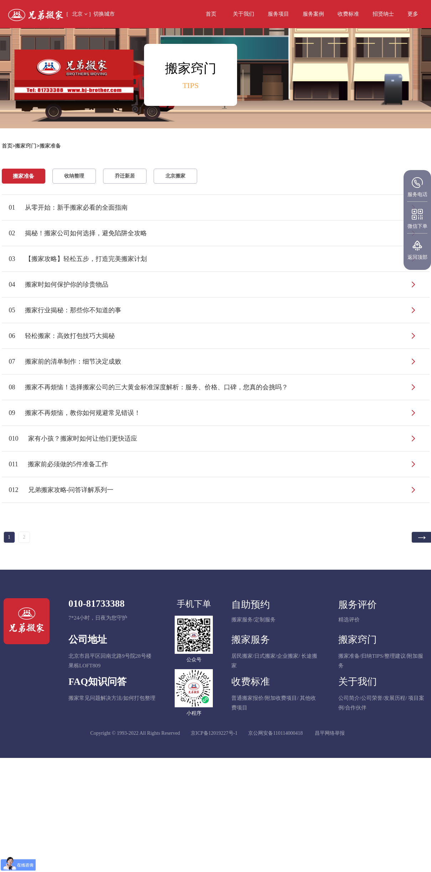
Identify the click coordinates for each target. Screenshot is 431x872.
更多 (412, 14)
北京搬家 (175, 176)
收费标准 (348, 14)
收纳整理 (74, 176)
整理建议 (395, 656)
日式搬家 (265, 656)
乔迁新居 (125, 176)
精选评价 (349, 619)
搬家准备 (23, 176)
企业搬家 (287, 656)
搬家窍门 (25, 146)
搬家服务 (242, 619)
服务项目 (278, 14)
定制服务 (265, 619)
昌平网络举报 (330, 733)
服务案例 (313, 14)
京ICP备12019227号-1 (214, 733)
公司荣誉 (372, 698)
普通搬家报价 (247, 698)
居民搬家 (242, 656)
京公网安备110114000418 (275, 733)
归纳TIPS (372, 656)
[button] (412, 14)
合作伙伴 (355, 708)
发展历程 (394, 698)
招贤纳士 (383, 14)
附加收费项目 (281, 698)
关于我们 (243, 14)
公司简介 (349, 698)
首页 (211, 14)
